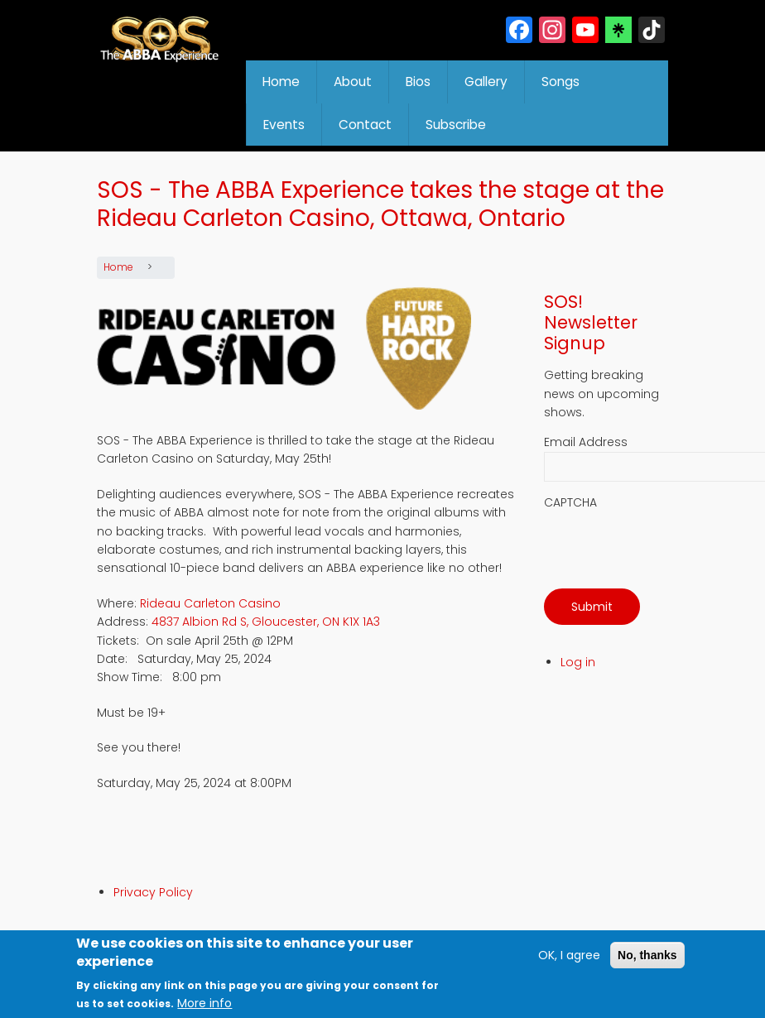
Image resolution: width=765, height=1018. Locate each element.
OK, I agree (569, 955)
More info (204, 1003)
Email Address (586, 442)
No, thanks (647, 955)
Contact (365, 124)
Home (281, 81)
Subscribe (456, 124)
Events (284, 124)
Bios (418, 81)
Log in (578, 662)
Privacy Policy (153, 892)
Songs (560, 81)
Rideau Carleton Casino (210, 603)
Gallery (486, 81)
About (353, 81)
